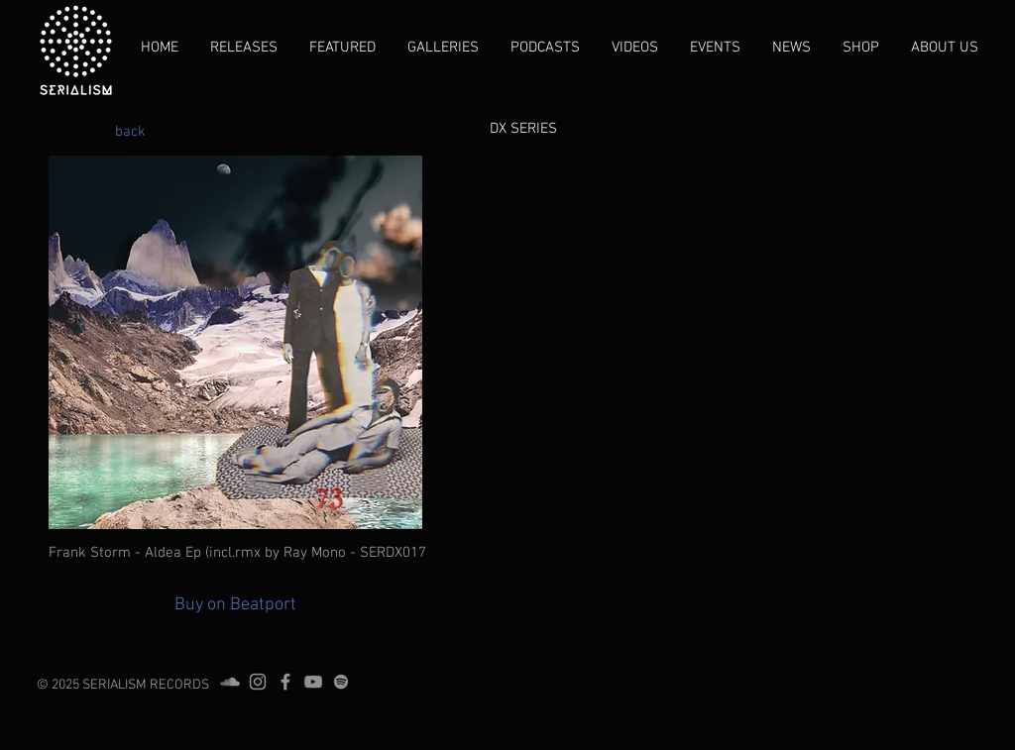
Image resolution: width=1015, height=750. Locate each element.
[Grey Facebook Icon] (285, 682)
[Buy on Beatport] (235, 605)
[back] (130, 132)
